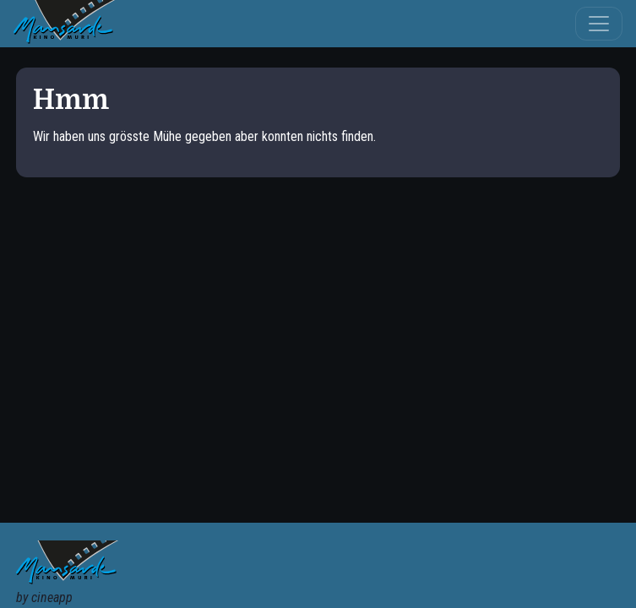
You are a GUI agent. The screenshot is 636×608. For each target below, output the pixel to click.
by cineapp (44, 597)
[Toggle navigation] (598, 24)
